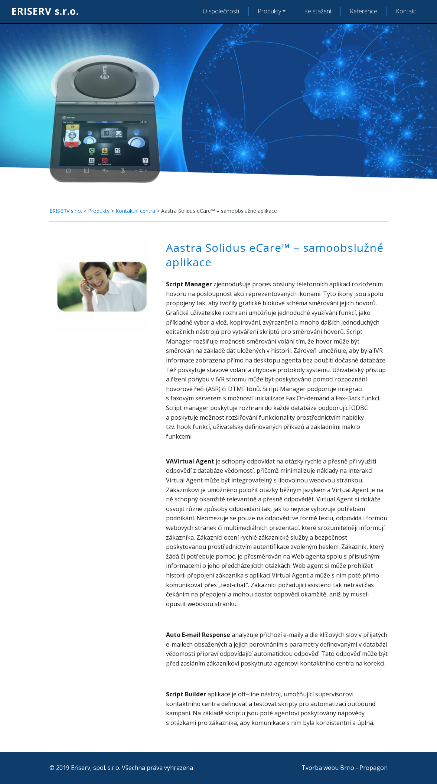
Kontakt (406, 11)
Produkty (269, 11)
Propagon (373, 768)
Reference (363, 11)
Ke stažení (317, 11)
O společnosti (221, 11)
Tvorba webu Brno (327, 768)
